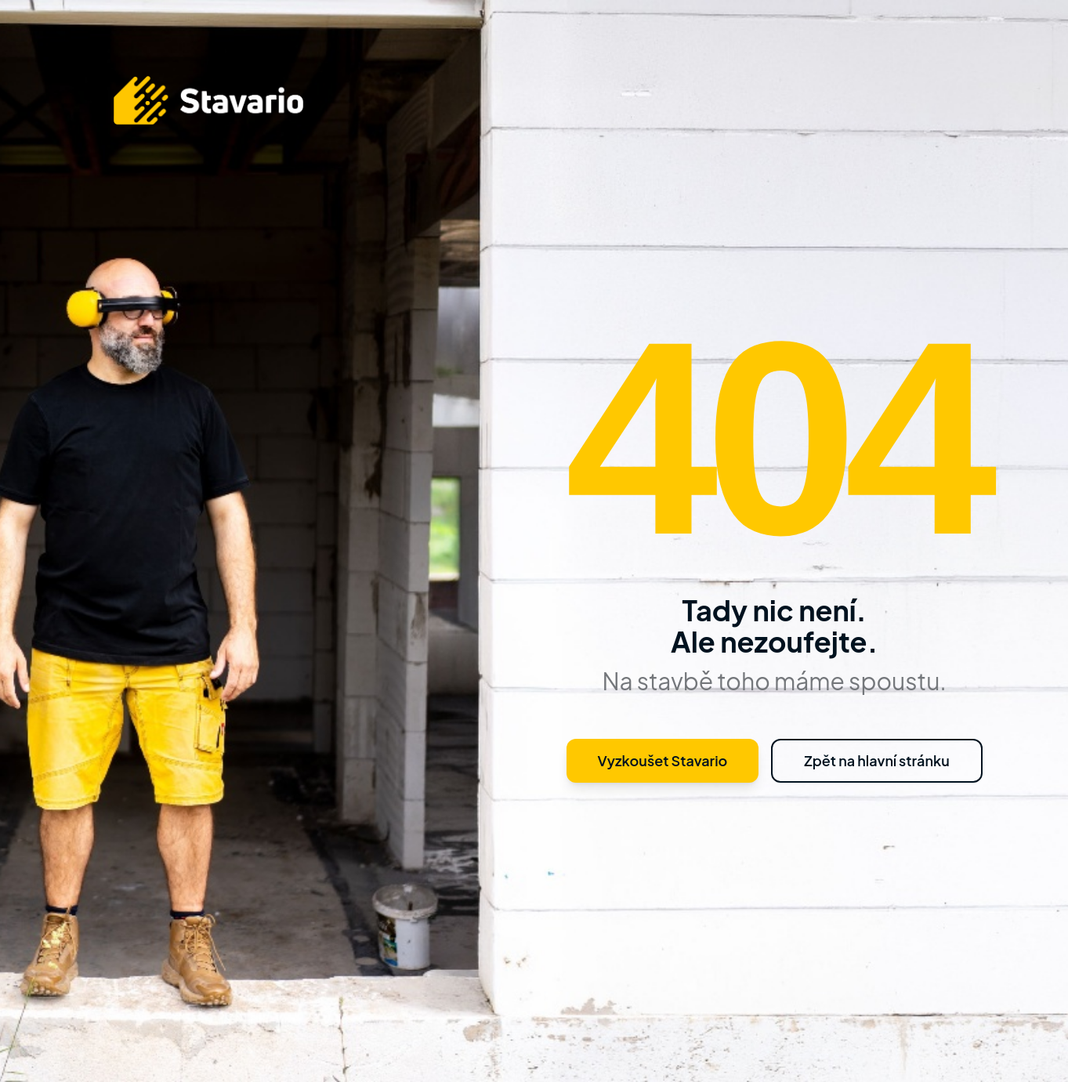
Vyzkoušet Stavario (663, 760)
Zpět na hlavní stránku (876, 760)
